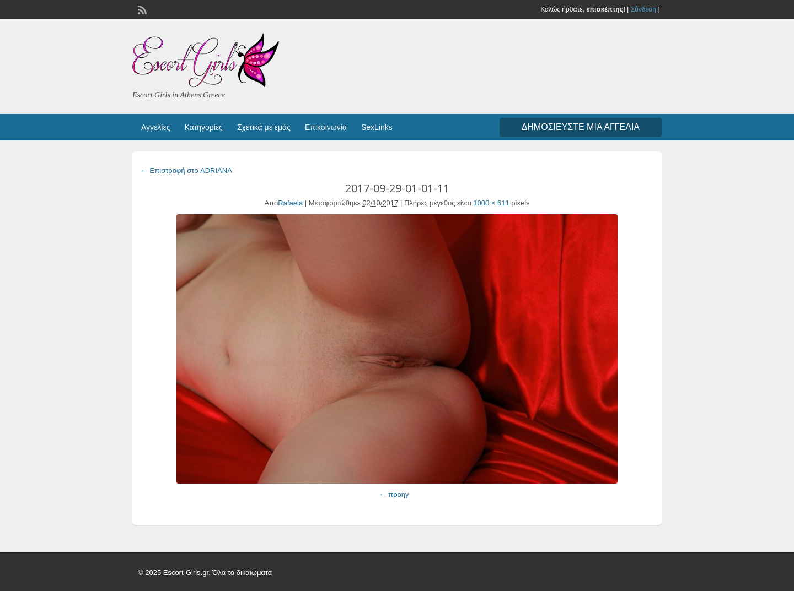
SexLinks (377, 127)
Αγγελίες (155, 127)
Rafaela (290, 203)
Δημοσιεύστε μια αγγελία (581, 127)
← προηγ (394, 494)
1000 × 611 (491, 203)
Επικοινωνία (326, 127)
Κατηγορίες (203, 127)
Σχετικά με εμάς (264, 127)
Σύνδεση (643, 9)
